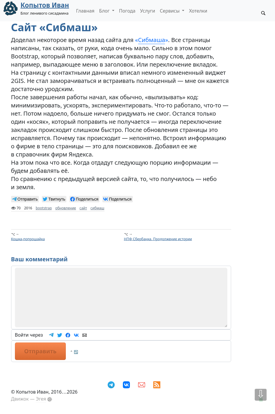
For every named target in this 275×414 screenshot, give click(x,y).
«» (151, 40)
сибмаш (97, 208)
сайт (83, 208)
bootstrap (44, 208)
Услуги (147, 11)
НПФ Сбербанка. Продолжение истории (158, 238)
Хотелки (198, 11)
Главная (85, 11)
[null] (25, 199)
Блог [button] (105, 11)
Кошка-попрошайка (28, 238)
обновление (65, 208)
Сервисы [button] (170, 11)
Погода (127, 11)
